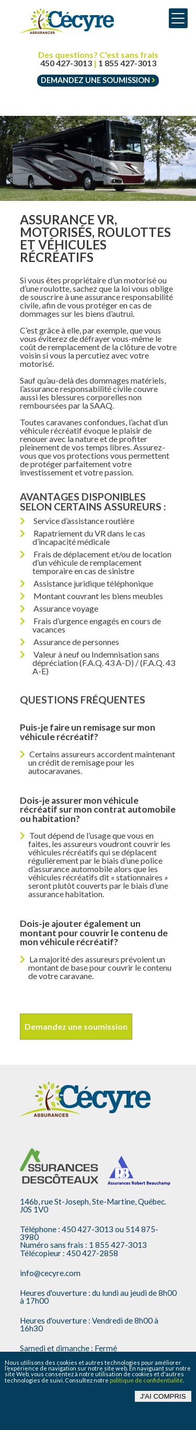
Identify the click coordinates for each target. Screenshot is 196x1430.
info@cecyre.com (50, 1273)
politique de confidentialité (146, 1380)
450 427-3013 (66, 63)
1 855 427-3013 (127, 63)
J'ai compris (163, 1396)
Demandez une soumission (98, 80)
